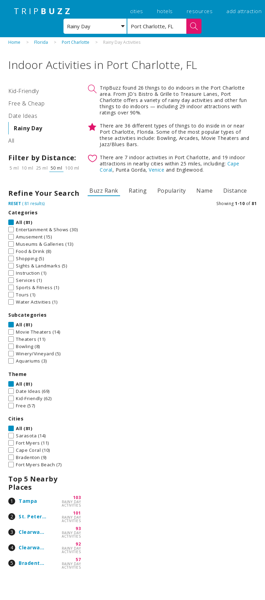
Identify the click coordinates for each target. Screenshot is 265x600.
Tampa (28, 501)
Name (204, 190)
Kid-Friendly (23, 91)
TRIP (43, 11)
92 (78, 544)
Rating (138, 190)
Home (14, 42)
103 (77, 497)
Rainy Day (28, 128)
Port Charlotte (75, 42)
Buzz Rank (103, 190)
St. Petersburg (38, 516)
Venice (156, 169)
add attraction (244, 11)
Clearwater (33, 532)
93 (78, 528)
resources (200, 11)
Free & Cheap (26, 103)
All (11, 140)
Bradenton (33, 563)
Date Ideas (22, 116)
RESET (14, 203)
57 (78, 559)
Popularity (171, 190)
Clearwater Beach (42, 547)
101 (77, 513)
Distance (235, 190)
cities (136, 11)
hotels (165, 11)
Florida (41, 42)
